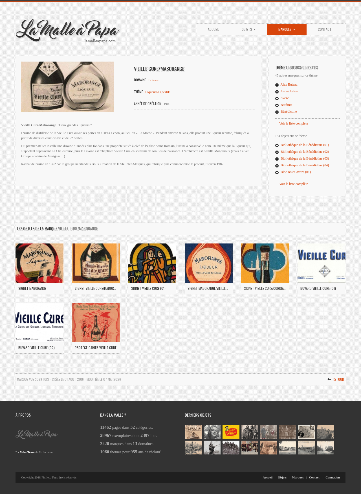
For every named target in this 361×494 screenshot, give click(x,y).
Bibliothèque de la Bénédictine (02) (302, 152)
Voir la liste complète (293, 123)
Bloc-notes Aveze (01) (293, 172)
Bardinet (283, 105)
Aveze (282, 98)
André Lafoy (286, 91)
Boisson (153, 80)
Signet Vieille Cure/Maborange (96, 288)
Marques (286, 29)
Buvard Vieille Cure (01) (318, 288)
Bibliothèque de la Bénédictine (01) (302, 145)
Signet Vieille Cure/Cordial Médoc (265, 288)
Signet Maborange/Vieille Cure (209, 288)
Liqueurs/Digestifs (157, 92)
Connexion (332, 477)
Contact (324, 29)
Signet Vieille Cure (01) (148, 288)
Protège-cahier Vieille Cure (95, 347)
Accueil (213, 29)
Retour (335, 379)
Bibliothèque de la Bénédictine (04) (302, 165)
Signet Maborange (32, 288)
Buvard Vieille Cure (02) (36, 347)
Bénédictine (286, 112)
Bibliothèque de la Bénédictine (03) (302, 158)
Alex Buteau (286, 84)
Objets (249, 29)
